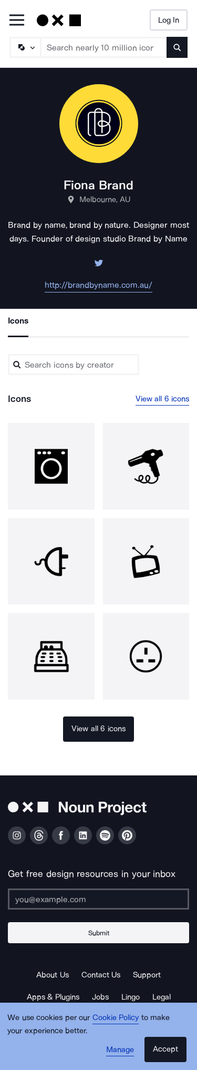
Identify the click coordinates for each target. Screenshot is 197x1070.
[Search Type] (24, 47)
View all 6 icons (163, 398)
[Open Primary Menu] (16, 20)
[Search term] (104, 47)
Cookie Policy (115, 1017)
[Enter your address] (98, 899)
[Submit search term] (177, 47)
